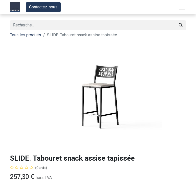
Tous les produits (25, 35)
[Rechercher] (180, 25)
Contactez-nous (43, 7)
